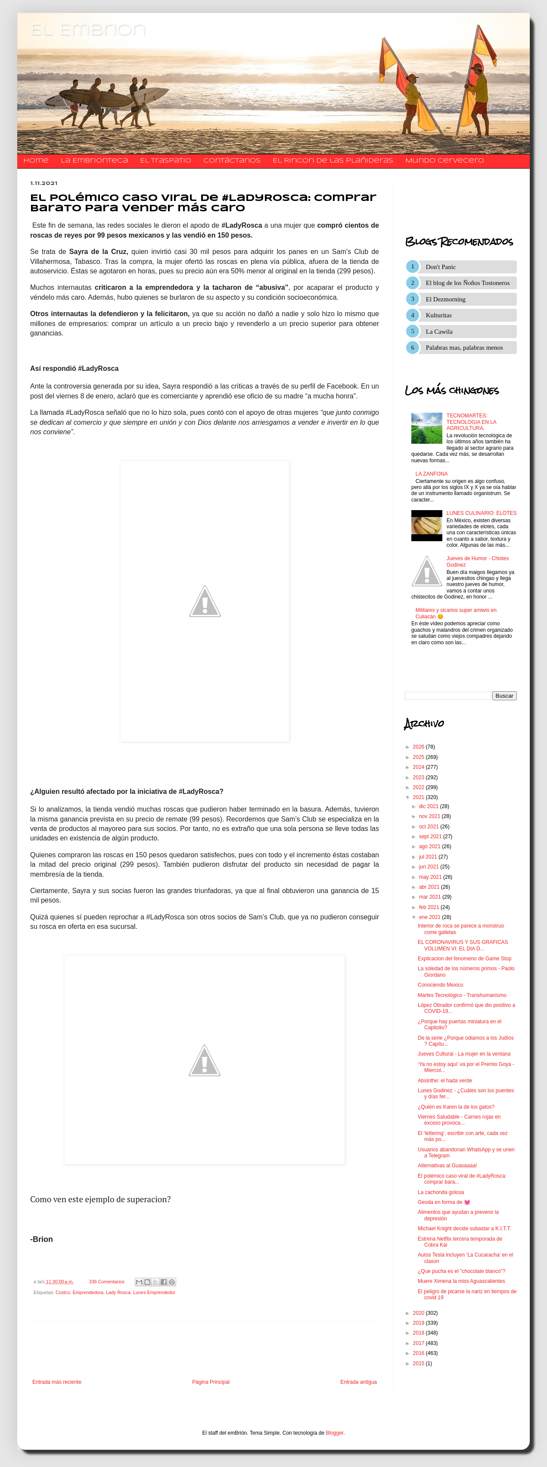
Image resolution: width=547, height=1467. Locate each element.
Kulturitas (439, 315)
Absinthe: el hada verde (445, 1081)
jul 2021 (428, 857)
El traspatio (165, 161)
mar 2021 (430, 897)
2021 (419, 797)
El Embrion (88, 30)
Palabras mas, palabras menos (464, 347)
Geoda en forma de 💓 (444, 1202)
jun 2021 (429, 867)
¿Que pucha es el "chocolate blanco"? (461, 1271)
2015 (419, 1363)
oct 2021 (429, 827)
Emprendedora (88, 1292)
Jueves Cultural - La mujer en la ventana (464, 1054)
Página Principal (211, 1382)
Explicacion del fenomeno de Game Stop (464, 959)
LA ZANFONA (432, 474)
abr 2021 (430, 887)
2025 (419, 757)
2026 (419, 747)
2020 (419, 1313)
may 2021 (431, 877)
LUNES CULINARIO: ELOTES (482, 513)
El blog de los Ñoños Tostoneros (468, 282)
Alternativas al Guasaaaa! (447, 1166)
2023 (419, 777)
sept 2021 (431, 837)
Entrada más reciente (56, 1382)
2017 (419, 1343)
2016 (419, 1353)
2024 (419, 767)
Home (36, 161)
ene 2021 (430, 917)
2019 (419, 1323)
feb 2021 (430, 907)
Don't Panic (441, 266)
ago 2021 (430, 846)
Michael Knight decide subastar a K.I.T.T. (464, 1229)
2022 (419, 787)
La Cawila (439, 331)
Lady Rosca (118, 1292)
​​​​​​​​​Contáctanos (232, 161)
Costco (63, 1292)
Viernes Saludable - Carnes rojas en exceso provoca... (459, 1120)
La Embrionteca (94, 161)
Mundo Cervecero (444, 161)
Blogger (335, 1433)
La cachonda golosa (441, 1192)
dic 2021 (429, 806)
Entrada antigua (358, 1382)
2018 (419, 1333)
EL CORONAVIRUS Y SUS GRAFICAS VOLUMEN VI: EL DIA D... (463, 945)
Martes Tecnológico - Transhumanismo (462, 995)
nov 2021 (430, 816)
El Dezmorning (446, 299)
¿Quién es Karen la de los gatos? (456, 1107)
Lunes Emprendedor (154, 1292)
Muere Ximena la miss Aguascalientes (461, 1281)
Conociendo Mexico (440, 985)
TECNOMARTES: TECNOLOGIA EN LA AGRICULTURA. (471, 422)
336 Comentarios (106, 1281)
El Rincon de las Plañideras (333, 161)
